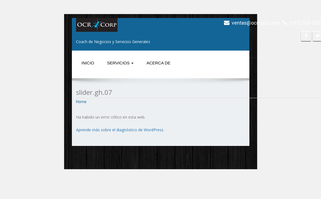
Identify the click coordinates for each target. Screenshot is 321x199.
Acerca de (159, 63)
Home (81, 102)
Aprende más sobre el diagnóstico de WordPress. (120, 129)
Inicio (88, 63)
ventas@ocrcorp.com (255, 23)
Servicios (120, 63)
